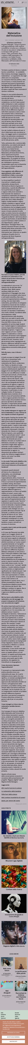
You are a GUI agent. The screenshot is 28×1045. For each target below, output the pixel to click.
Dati (2, 1013)
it (18, 2)
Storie (2, 1016)
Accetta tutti (13, 1041)
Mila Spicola (21, 946)
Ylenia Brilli (7, 973)
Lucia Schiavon (5, 975)
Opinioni (3, 1018)
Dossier (17, 1013)
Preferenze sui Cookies (13, 1032)
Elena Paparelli (21, 1002)
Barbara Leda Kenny (14, 42)
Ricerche (17, 1014)
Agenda (17, 1018)
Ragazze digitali (9, 946)
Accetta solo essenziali (13, 1037)
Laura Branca (7, 995)
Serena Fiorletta (21, 976)
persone (17, 40)
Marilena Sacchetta (17, 838)
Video (16, 1016)
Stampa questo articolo (21, 804)
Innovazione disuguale (13, 915)
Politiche (3, 1014)
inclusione (11, 40)
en (20, 2)
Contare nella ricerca (14, 889)
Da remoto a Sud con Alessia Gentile (14, 837)
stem (6, 40)
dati (22, 40)
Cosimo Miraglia (14, 916)
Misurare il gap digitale (14, 861)
